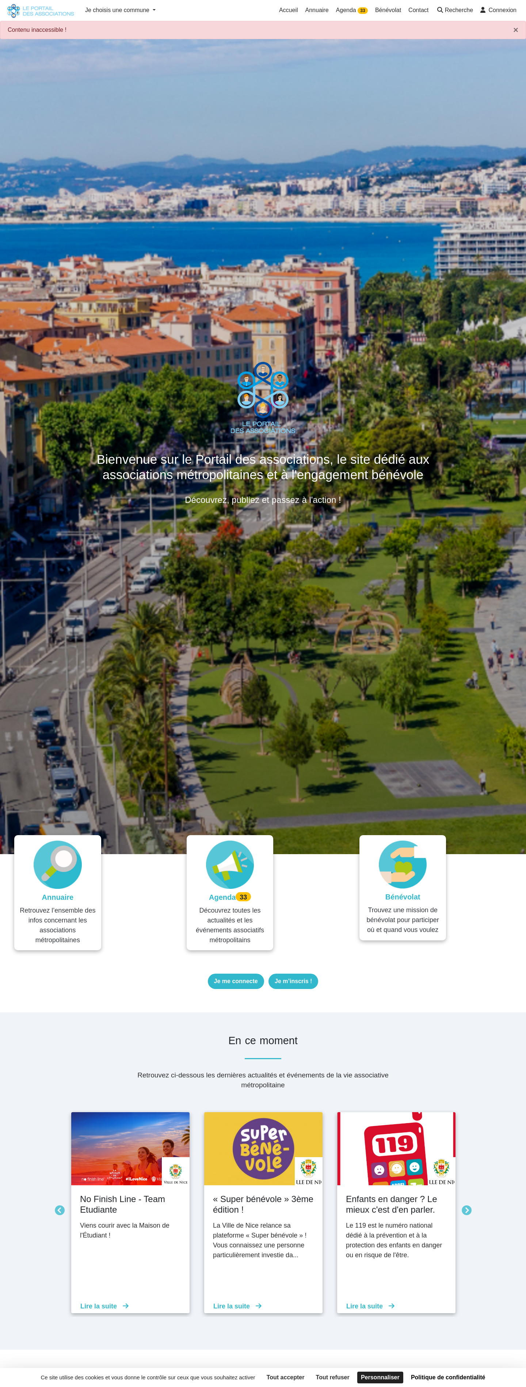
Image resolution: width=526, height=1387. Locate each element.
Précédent (57, 1200)
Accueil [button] (288, 10)
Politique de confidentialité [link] (448, 1377)
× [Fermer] (515, 30)
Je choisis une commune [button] (118, 10)
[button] (454, 11)
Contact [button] (418, 10)
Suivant (464, 1200)
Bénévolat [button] (388, 10)
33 (362, 10)
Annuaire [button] (317, 10)
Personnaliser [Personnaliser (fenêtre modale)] (380, 1377)
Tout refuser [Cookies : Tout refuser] (333, 1377)
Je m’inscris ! (293, 972)
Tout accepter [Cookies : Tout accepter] (286, 1377)
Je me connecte (236, 972)
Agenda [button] (352, 10)
